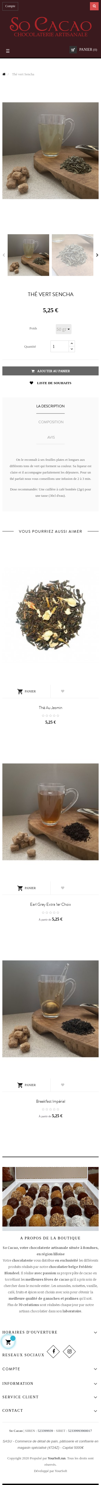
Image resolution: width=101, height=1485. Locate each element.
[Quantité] (59, 346)
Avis (51, 437)
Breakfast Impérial (50, 1101)
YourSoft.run (56, 1458)
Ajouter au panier (50, 371)
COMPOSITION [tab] (51, 422)
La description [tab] (50, 406)
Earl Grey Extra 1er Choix (50, 904)
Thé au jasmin (50, 708)
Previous (3, 255)
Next (97, 255)
